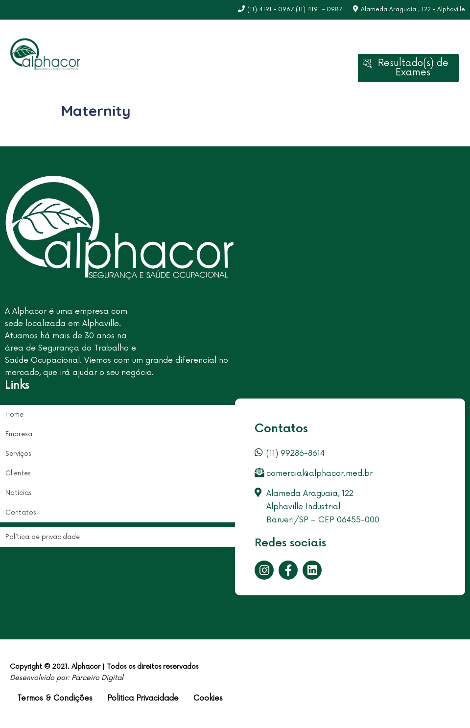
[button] (408, 68)
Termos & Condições (55, 698)
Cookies (208, 698)
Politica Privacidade (143, 698)
